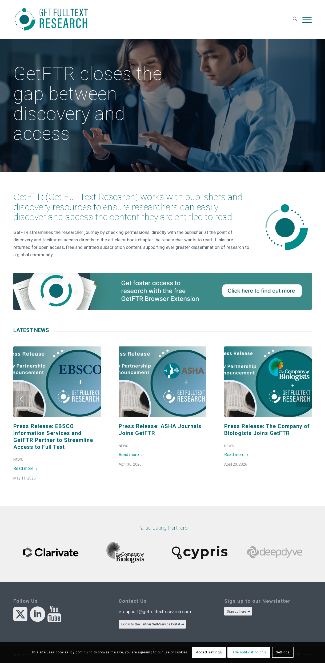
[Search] (295, 19)
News (18, 459)
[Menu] (306, 19)
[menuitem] (295, 19)
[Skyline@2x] (162, 291)
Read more (25, 468)
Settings (283, 652)
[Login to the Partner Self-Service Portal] (152, 624)
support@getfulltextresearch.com (157, 611)
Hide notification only (249, 652)
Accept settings (209, 652)
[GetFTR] (51, 19)
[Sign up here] (238, 611)
